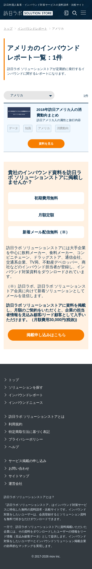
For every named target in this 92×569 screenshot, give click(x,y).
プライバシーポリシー (26, 439)
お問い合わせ (19, 468)
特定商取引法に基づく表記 (29, 432)
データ (13, 128)
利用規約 (15, 424)
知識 (28, 128)
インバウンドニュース (26, 403)
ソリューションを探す (26, 387)
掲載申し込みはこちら (46, 335)
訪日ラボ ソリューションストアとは (37, 416)
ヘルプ (14, 447)
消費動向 (63, 128)
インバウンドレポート (26, 395)
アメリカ (44, 128)
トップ (14, 380)
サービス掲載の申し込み (27, 461)
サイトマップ (19, 476)
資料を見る (46, 143)
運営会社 (15, 484)
